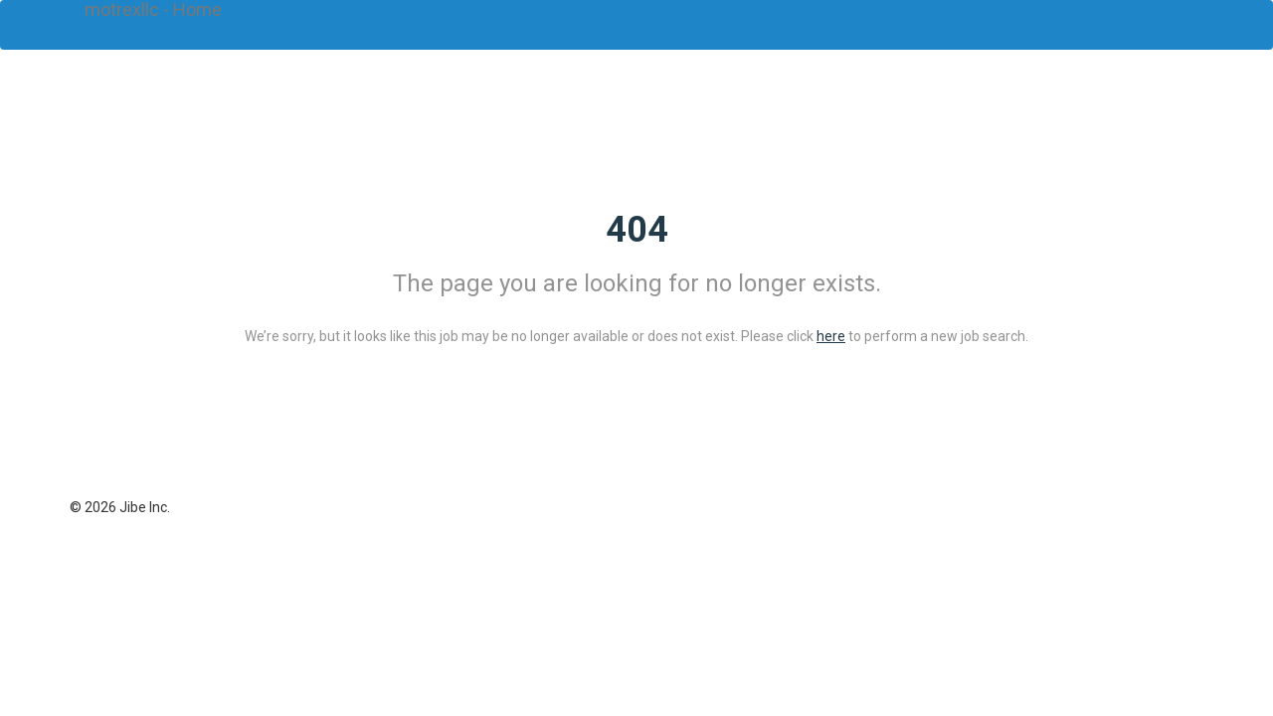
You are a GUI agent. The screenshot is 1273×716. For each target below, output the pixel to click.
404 (637, 230)
